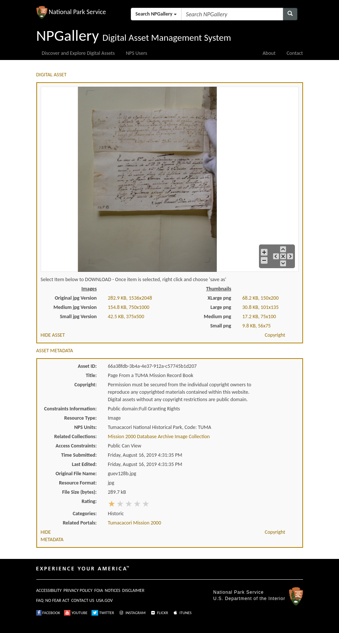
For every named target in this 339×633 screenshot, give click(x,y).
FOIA (98, 590)
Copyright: (85, 385)
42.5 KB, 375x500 (126, 316)
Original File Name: (76, 473)
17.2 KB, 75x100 (259, 316)
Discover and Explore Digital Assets (78, 53)
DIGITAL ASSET (51, 74)
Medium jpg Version (75, 307)
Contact (295, 53)
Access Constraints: (76, 446)
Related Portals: (80, 523)
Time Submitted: (79, 455)
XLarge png (219, 298)
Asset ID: (87, 366)
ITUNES (182, 612)
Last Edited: (84, 464)
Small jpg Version (78, 316)
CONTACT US (82, 600)
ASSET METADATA (54, 350)
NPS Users (136, 53)
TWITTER (103, 612)
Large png (220, 307)
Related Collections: (75, 436)
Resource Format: (78, 483)
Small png (220, 326)
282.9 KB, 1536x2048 (130, 298)
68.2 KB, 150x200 (260, 298)
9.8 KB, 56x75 (256, 326)
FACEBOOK (48, 612)
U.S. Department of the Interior (249, 598)
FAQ (40, 600)
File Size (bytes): (79, 492)
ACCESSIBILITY (49, 590)
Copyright (275, 335)
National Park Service (238, 592)
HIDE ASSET (53, 335)
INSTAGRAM (132, 612)
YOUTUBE (75, 612)
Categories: (85, 513)
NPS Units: (85, 427)
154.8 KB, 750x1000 (128, 307)
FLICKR (159, 612)
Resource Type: (80, 418)
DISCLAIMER (133, 590)
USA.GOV (104, 600)
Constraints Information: (70, 409)
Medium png (217, 316)
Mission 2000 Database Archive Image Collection (159, 436)
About (269, 53)
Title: (91, 375)
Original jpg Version (76, 298)
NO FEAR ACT (57, 600)
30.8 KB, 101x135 (260, 307)
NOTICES (112, 590)
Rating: (89, 501)
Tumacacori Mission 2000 (134, 523)
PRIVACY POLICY (77, 590)
